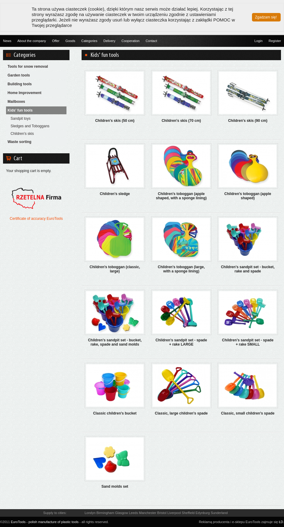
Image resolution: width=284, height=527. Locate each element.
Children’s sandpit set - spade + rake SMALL (247, 342)
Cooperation (130, 41)
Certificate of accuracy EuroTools (36, 218)
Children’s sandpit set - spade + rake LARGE (181, 342)
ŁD (281, 522)
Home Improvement (24, 93)
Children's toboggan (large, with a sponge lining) (181, 269)
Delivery (109, 41)
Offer (55, 41)
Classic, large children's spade (181, 413)
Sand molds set (115, 486)
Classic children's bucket (115, 413)
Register (275, 41)
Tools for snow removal (28, 66)
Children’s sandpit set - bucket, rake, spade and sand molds (115, 342)
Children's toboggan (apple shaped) (247, 196)
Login (258, 41)
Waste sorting (19, 142)
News (7, 41)
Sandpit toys (21, 118)
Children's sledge (115, 194)
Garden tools (19, 75)
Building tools (20, 84)
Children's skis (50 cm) (114, 121)
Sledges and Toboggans (30, 126)
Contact (151, 41)
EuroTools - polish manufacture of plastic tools (45, 522)
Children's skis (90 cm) (247, 121)
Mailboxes (16, 101)
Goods (70, 41)
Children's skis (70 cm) (181, 121)
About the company (32, 41)
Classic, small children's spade (248, 413)
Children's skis (22, 134)
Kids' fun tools (20, 110)
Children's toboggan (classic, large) (115, 269)
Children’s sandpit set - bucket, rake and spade (248, 269)
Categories (89, 41)
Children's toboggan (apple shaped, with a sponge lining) (181, 196)
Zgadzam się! (266, 17)
